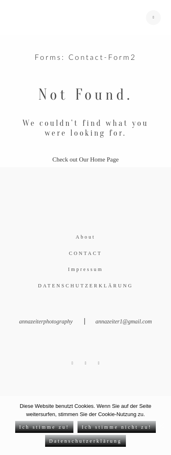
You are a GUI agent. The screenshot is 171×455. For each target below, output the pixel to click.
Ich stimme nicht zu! (117, 427)
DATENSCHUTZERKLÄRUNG (85, 286)
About (86, 237)
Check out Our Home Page (85, 159)
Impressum (85, 269)
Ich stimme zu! (44, 427)
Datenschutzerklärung (85, 441)
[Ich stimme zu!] (161, 425)
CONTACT (85, 253)
